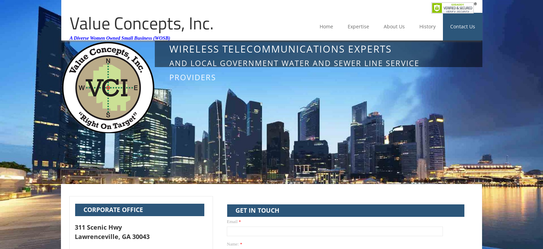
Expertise (358, 26)
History (427, 26)
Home (326, 26)
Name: (234, 244)
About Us (394, 26)
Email (234, 221)
